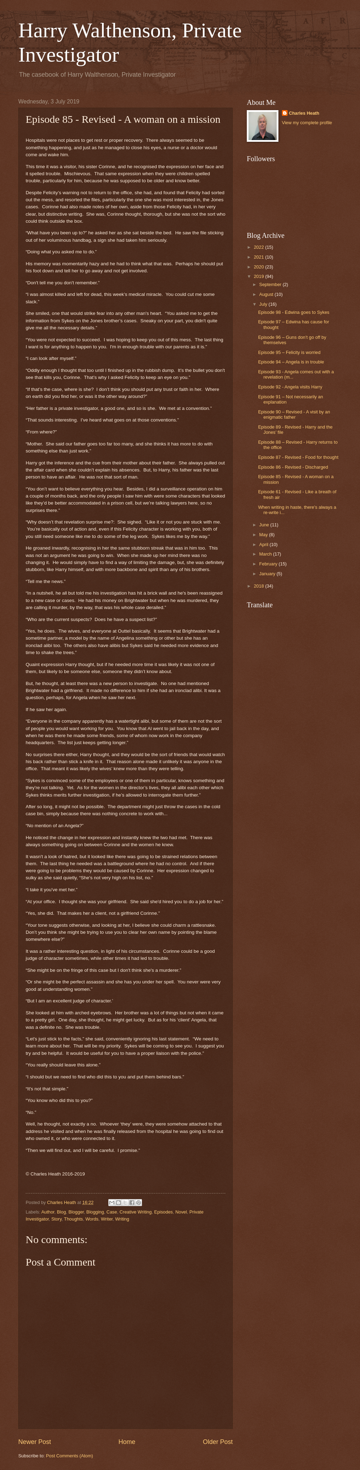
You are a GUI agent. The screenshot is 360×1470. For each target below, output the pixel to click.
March (266, 554)
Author (47, 1212)
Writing (122, 1219)
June (264, 524)
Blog (61, 1212)
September (271, 284)
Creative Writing (136, 1212)
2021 (259, 257)
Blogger (76, 1212)
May (264, 534)
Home (126, 1441)
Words (91, 1219)
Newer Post (34, 1441)
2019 (259, 276)
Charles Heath (304, 113)
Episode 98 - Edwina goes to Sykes (293, 312)
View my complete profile (307, 122)
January (267, 573)
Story (56, 1219)
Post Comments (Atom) (69, 1455)
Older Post (218, 1441)
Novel (181, 1212)
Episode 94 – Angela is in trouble (291, 362)
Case (112, 1212)
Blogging (95, 1212)
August (267, 294)
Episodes (163, 1212)
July (263, 304)
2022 (259, 247)
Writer (106, 1219)
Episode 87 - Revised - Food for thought (298, 457)
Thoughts (73, 1219)
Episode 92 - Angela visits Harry (290, 386)
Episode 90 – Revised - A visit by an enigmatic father (294, 414)
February (268, 563)
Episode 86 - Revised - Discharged (293, 467)
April (264, 544)
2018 (259, 586)
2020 (259, 267)
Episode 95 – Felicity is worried (289, 352)
